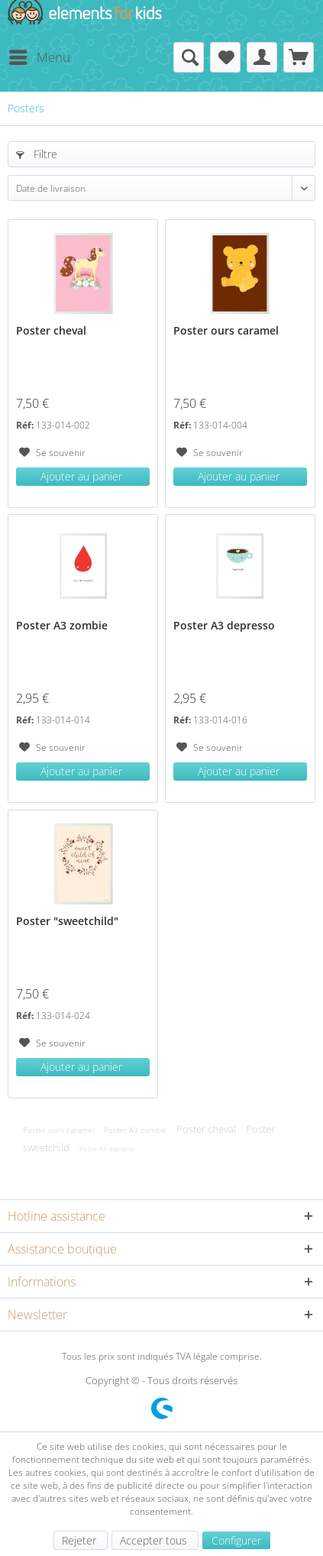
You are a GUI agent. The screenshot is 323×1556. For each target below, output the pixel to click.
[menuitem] (39, 57)
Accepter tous (155, 1540)
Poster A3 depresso (224, 625)
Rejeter (80, 1540)
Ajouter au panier (81, 476)
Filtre (36, 154)
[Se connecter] (262, 57)
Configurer (236, 1540)
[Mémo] (225, 57)
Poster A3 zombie (62, 625)
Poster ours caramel (226, 330)
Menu (39, 55)
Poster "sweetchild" (67, 921)
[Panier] (298, 57)
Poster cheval (51, 330)
